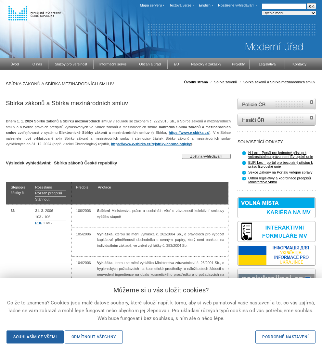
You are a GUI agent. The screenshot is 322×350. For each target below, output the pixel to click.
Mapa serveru (151, 5)
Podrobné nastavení (285, 337)
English (205, 5)
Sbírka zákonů (225, 82)
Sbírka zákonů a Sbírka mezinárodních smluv (279, 82)
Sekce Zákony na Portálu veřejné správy (280, 172)
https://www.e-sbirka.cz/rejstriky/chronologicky (151, 144)
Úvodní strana (196, 82)
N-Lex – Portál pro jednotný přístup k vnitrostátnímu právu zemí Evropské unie (280, 155)
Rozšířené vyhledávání (236, 5)
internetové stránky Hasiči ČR (277, 120)
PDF (38, 223)
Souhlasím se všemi (35, 337)
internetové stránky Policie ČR (277, 104)
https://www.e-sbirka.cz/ (189, 132)
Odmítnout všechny (93, 337)
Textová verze (180, 5)
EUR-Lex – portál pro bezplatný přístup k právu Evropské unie (280, 164)
